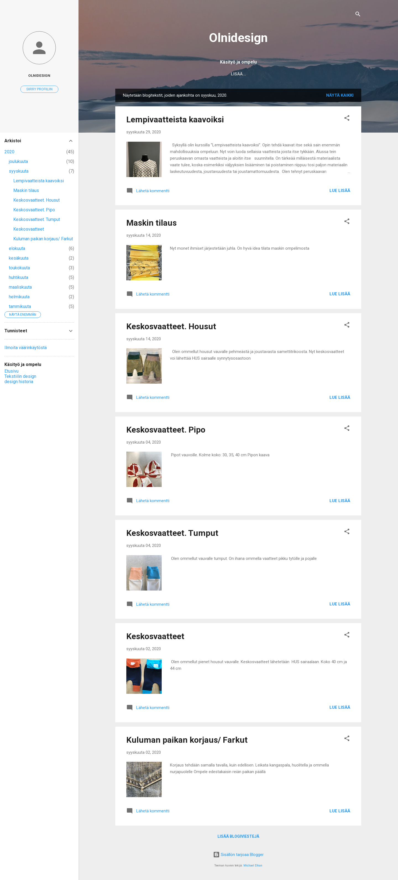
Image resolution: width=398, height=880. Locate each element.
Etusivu (191, 74)
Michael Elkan (252, 865)
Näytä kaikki (340, 95)
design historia (276, 74)
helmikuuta (19, 296)
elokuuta (17, 248)
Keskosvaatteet (155, 636)
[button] (347, 119)
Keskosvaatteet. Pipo (165, 429)
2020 (9, 151)
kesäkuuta (18, 258)
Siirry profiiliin (39, 89)
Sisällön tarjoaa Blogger (238, 854)
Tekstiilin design (229, 74)
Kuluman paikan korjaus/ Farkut (187, 740)
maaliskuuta (20, 287)
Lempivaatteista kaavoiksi (175, 119)
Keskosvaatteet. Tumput (172, 533)
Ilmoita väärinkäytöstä (25, 347)
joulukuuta (18, 161)
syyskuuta (18, 171)
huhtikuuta (18, 277)
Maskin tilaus (151, 223)
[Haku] (358, 15)
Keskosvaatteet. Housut (171, 326)
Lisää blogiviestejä (238, 836)
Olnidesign (238, 37)
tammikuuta (20, 306)
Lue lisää (339, 190)
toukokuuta (19, 267)
